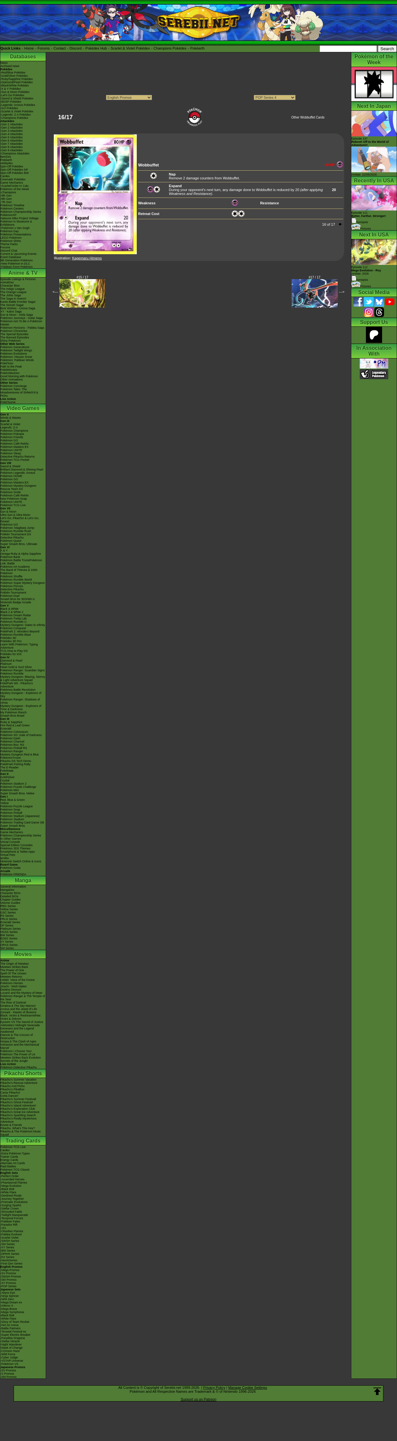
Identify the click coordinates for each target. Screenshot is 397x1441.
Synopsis (359, 279)
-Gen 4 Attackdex (11, 134)
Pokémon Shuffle (11, 576)
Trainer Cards (9, 1156)
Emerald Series (10, 922)
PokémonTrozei (10, 757)
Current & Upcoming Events (18, 253)
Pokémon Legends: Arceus (17, 472)
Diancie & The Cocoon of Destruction (16, 1036)
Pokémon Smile (10, 492)
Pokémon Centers (12, 208)
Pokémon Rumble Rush (15, 531)
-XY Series (7, 1247)
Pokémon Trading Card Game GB (22, 822)
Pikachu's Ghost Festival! (16, 1102)
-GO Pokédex (9, 108)
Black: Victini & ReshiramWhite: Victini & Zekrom (20, 1017)
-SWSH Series (9, 1240)
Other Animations (11, 379)
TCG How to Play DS (14, 650)
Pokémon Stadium (12, 819)
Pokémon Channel (12, 741)
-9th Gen (6, 195)
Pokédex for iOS (11, 654)
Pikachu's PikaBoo (12, 1089)
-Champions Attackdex (14, 153)
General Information (13, 886)
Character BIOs (10, 893)
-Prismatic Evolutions (14, 1202)
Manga (23, 880)
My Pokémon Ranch (13, 712)
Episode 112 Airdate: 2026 (366, 270)
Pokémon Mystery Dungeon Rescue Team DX (18, 487)
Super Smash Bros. (13, 825)
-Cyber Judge (9, 1357)
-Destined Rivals (11, 1195)
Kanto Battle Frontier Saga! (18, 301)
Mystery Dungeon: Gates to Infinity (22, 625)
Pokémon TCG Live (13, 505)
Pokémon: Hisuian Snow (16, 356)
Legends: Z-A (9, 427)
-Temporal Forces (11, 1218)
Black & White (9, 608)
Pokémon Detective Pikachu (18, 1067)
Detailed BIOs (9, 896)
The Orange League (13, 292)
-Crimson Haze (10, 1351)
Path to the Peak (11, 366)
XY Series (6, 941)
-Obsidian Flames (11, 1231)
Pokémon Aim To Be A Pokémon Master (21, 323)
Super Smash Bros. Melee (17, 793)
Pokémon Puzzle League (16, 806)
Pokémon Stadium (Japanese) (20, 816)
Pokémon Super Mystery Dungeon (22, 582)
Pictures (361, 228)
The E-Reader (9, 767)
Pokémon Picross (11, 586)
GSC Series (8, 912)
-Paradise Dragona (12, 1338)
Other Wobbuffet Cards (307, 117)
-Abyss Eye (7, 1292)
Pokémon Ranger (11, 751)
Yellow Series (9, 909)
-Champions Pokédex (14, 117)
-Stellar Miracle (10, 1341)
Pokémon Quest (10, 540)
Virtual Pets (7, 855)
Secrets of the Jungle (14, 1060)
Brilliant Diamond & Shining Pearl (21, 469)
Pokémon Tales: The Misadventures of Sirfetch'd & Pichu (19, 392)
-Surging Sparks (10, 1205)
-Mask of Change (11, 1347)
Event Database (10, 257)
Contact (59, 48)
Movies (23, 954)
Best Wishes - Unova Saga (17, 308)
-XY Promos (8, 1283)
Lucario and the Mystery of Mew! (21, 992)
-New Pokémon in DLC (15, 263)
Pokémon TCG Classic (15, 1169)
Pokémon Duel (9, 595)
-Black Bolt (7, 1189)
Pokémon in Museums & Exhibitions (16, 223)
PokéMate (7, 770)
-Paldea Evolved (11, 1234)
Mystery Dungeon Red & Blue (19, 754)
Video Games (22, 408)
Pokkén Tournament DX (15, 534)
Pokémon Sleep (10, 453)
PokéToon (6, 363)
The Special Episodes (14, 334)
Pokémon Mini (9, 790)
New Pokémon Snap (13, 498)
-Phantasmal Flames (13, 1182)
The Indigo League (12, 288)
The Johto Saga (10, 295)
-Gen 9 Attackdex (11, 150)
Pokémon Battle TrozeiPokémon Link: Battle (21, 562)
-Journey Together (12, 1198)
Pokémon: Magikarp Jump (17, 527)
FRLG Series (8, 919)
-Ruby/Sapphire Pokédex (16, 79)
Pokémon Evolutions (13, 353)
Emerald (5, 728)
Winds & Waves (10, 417)
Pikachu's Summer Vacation (18, 1079)
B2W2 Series (9, 938)
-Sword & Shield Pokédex (16, 98)
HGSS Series (9, 932)
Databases (23, 56)
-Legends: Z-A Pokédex (15, 114)
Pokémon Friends (11, 437)
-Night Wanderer (11, 1344)
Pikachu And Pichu (12, 1086)
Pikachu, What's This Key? (17, 1128)
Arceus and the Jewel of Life (18, 1009)
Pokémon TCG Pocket (14, 459)
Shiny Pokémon (10, 340)
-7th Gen (6, 202)
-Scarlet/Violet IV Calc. (14, 185)
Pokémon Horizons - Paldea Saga (22, 327)
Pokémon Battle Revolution (18, 689)
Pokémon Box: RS (12, 744)
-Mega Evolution (10, 1185)
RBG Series (8, 906)
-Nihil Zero (7, 1299)
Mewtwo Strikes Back (14, 967)
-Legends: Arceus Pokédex (17, 105)
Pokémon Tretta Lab (13, 618)
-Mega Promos (9, 1270)
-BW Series (7, 1250)
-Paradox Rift (9, 1224)
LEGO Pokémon (11, 237)
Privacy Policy (214, 1388)
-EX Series (7, 1257)
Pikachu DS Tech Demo (15, 761)
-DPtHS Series (9, 1253)
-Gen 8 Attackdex (11, 147)
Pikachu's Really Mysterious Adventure (18, 1120)
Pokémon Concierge (13, 386)
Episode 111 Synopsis (368, 217)
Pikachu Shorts (23, 1073)
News (4, 62)
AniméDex (7, 282)
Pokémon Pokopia (12, 434)
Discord (76, 48)
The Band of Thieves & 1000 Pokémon (18, 571)
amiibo (4, 858)
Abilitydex (6, 163)
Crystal (4, 780)
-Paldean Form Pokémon (16, 266)
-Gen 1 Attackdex (11, 124)
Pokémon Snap (10, 809)
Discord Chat (8, 250)
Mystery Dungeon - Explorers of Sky (20, 694)
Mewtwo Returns (11, 976)
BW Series (7, 935)
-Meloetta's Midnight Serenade (20, 1025)
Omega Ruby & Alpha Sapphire (20, 553)
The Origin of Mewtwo (14, 963)
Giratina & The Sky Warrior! (18, 1005)
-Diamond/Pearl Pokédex (16, 82)
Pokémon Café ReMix (14, 443)
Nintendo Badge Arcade (15, 602)
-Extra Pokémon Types (15, 1153)
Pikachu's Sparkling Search (18, 1115)
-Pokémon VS (9, 1364)
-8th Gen (6, 198)
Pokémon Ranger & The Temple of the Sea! (22, 997)
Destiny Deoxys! (10, 989)
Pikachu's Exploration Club (17, 1108)
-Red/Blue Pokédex (13, 72)
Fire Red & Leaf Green (15, 725)
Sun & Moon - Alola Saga (16, 314)
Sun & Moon (8, 511)
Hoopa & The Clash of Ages (18, 1041)
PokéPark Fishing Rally (15, 764)
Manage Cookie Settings (247, 1388)
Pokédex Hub (96, 48)
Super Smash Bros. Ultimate (18, 544)
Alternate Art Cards (12, 1163)
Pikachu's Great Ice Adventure (20, 1112)
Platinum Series (10, 928)
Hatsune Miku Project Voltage (19, 218)
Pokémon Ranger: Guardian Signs (22, 670)
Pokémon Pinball (11, 812)
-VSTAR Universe (11, 1360)
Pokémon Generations (14, 347)
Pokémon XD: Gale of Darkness (21, 735)
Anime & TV (23, 273)
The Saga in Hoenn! (13, 298)
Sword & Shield (10, 466)
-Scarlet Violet (9, 1237)
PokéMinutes (8, 369)
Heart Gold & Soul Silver (16, 667)
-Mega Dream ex (11, 1302)
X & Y (4, 550)
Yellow (4, 803)
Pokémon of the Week (14, 189)
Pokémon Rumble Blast (15, 634)
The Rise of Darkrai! (13, 1002)
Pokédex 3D (8, 638)
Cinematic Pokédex (13, 179)
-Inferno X (6, 1305)
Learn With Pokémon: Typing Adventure (19, 646)
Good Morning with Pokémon (19, 376)
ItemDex (5, 156)
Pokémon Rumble (12, 673)
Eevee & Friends (11, 1125)
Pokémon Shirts (10, 241)
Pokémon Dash (10, 738)
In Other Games (10, 838)
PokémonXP (8, 215)
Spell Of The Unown (13, 973)
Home (29, 48)
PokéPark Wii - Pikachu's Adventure (16, 685)
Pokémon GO (9, 440)
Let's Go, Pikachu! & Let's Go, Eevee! (19, 519)
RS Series (7, 915)
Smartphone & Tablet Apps (17, 851)
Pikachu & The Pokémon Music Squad (20, 1133)
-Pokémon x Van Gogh (14, 228)
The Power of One (12, 970)
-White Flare (8, 1192)
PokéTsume (8, 402)
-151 (3, 1228)
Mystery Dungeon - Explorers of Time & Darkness (20, 707)
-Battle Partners (10, 1328)
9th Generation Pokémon (16, 260)
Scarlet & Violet (10, 424)
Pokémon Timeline (12, 205)
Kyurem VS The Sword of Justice (21, 1022)
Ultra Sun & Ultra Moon (15, 514)
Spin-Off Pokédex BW (14, 173)
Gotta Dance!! (9, 1095)
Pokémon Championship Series (20, 211)
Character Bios (10, 285)
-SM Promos (8, 1279)
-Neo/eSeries (9, 1260)
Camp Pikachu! (10, 1092)
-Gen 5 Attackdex (11, 137)
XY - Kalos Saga (11, 311)
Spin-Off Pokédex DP (14, 169)
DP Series (6, 925)
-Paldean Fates (10, 1221)
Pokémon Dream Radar (15, 615)
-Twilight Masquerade (14, 1215)
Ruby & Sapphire (11, 722)
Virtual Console (10, 842)
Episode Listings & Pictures (18, 279)
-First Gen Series (11, 1263)
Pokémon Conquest (13, 628)
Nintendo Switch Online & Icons (20, 861)
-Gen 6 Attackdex (11, 140)
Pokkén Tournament (13, 592)
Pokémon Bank (10, 557)
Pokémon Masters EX (14, 446)
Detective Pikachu (12, 537)
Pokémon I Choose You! (16, 1051)
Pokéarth (197, 48)
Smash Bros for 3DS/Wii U (17, 599)
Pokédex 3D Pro (11, 641)
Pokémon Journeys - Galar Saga (21, 318)
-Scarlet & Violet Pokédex (16, 111)
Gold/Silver (7, 777)
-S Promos (7, 1373)
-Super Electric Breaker (15, 1334)
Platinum (6, 663)
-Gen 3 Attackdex (11, 130)
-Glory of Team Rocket (14, 1321)
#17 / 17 (315, 277)
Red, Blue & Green (12, 799)
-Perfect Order (9, 1176)
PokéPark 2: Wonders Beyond (19, 631)
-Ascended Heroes (12, 1179)
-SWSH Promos (10, 1276)
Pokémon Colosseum (14, 731)
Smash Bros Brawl (12, 715)
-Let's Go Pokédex (12, 95)
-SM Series (7, 1244)
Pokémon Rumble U (13, 621)
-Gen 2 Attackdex (11, 127)
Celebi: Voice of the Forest (17, 979)
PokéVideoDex (9, 373)
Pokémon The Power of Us (17, 1054)
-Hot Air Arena (9, 1325)
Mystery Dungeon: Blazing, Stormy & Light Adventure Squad (22, 678)
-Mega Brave (8, 1309)
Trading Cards (23, 1140)
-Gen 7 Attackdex (11, 143)
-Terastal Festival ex (13, 1331)
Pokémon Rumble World (16, 579)
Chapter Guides (10, 899)
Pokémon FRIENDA (13, 874)
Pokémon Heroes (11, 983)
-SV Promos (8, 1273)
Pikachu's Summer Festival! (18, 1099)
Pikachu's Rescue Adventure (18, 1082)
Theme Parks (9, 244)
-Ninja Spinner (9, 1296)
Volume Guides (10, 902)
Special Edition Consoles (16, 845)
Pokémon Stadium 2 (13, 783)
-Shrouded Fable (11, 1211)
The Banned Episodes (14, 337)
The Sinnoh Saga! (12, 305)
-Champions (8, 192)
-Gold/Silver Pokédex (14, 75)
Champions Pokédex (170, 48)
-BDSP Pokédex (10, 101)
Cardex (5, 176)
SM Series (7, 948)
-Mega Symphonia (12, 1312)
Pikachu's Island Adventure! (18, 1105)
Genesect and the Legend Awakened (17, 1030)
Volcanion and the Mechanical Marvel (19, 1046)
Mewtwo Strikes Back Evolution (20, 1057)
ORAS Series (9, 945)
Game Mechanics (11, 182)
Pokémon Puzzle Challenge (18, 787)
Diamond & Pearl (11, 660)
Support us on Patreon (198, 1399)
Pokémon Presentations (15, 234)
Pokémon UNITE (11, 450)
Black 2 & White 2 (11, 612)
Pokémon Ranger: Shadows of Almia (20, 701)
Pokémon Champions (14, 430)
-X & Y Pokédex (10, 88)
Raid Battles (8, 1166)
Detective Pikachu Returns (17, 456)
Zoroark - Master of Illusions (18, 1012)
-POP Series (8, 1286)
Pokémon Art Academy (15, 566)
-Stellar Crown (9, 1208)
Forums (44, 48)
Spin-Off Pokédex (11, 166)
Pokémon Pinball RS (13, 748)
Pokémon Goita (10, 867)
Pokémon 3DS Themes (15, 848)
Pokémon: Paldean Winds (17, 360)
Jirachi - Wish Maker (13, 986)
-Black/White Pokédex (14, 85)
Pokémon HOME (11, 476)
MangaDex (7, 889)
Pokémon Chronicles (13, 331)
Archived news (9, 66)
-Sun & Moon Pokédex (14, 92)
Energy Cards (9, 1160)
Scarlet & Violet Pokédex (130, 48)
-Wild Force (7, 1354)
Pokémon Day (9, 231)
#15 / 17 (82, 277)
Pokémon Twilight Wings (16, 350)
